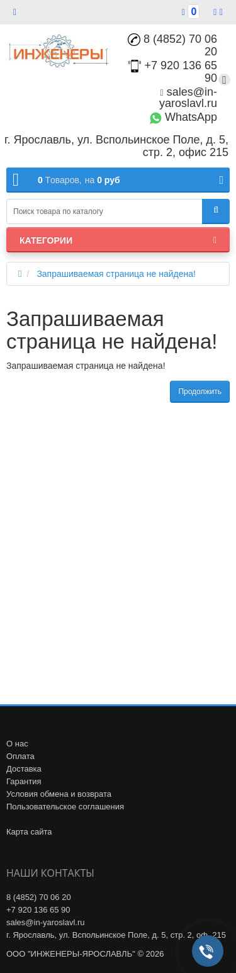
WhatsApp (183, 117)
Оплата (20, 756)
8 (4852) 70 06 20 (172, 45)
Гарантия (23, 781)
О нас (17, 743)
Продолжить (200, 391)
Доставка (24, 768)
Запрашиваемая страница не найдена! (116, 274)
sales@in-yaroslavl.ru (188, 98)
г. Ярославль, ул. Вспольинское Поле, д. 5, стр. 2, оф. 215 (116, 935)
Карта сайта (29, 831)
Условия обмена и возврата (58, 794)
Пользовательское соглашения (65, 806)
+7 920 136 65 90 (38, 909)
